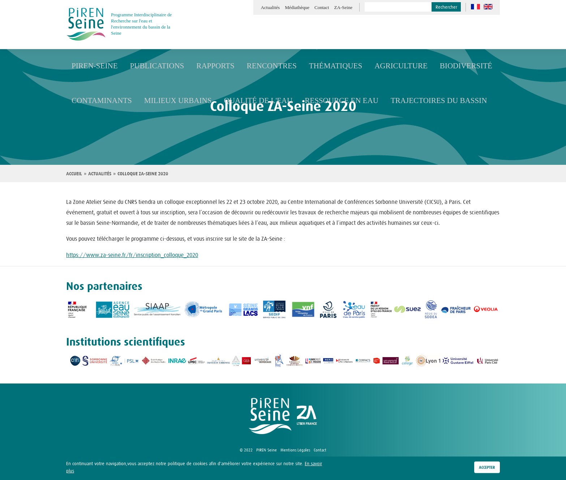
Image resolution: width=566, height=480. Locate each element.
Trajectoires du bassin (392, 100)
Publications (146, 65)
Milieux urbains (164, 100)
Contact (321, 7)
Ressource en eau (307, 100)
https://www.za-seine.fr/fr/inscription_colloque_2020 (132, 255)
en (488, 6)
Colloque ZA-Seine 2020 (142, 174)
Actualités (270, 7)
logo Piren (270, 416)
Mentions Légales (295, 450)
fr (475, 6)
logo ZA (307, 416)
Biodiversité (419, 65)
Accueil (74, 174)
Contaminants (97, 100)
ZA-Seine (343, 7)
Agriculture (362, 65)
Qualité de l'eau (234, 100)
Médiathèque (297, 7)
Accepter (487, 468)
